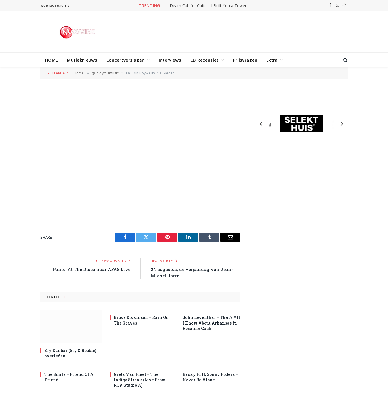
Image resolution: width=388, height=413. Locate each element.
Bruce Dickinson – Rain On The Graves (141, 320)
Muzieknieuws (82, 60)
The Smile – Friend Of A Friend (68, 377)
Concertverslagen (125, 60)
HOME (51, 60)
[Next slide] (341, 124)
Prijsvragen (245, 60)
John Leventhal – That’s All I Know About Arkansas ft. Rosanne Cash (211, 323)
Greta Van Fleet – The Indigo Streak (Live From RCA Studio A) (140, 380)
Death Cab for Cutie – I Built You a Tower (208, 5)
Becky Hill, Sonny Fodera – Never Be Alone (210, 377)
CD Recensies (204, 60)
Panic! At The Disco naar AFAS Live (91, 269)
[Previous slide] (261, 124)
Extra (272, 60)
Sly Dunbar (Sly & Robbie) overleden (70, 353)
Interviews (170, 60)
